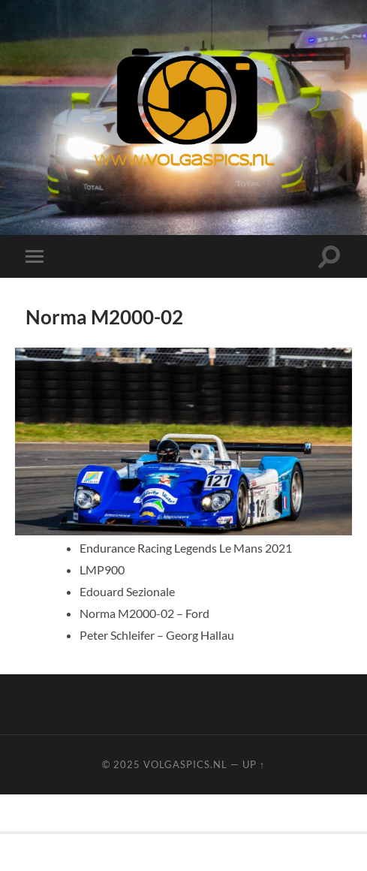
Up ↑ (253, 764)
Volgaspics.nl (185, 764)
